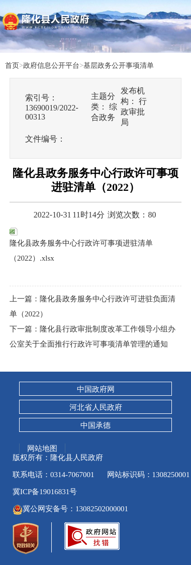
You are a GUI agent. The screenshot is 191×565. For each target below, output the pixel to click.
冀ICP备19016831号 (45, 492)
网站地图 (42, 448)
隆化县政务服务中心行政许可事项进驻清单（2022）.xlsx (81, 245)
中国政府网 (96, 389)
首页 (12, 65)
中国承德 (95, 425)
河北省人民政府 (95, 407)
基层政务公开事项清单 (118, 65)
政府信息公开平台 (51, 65)
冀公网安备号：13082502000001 (70, 509)
